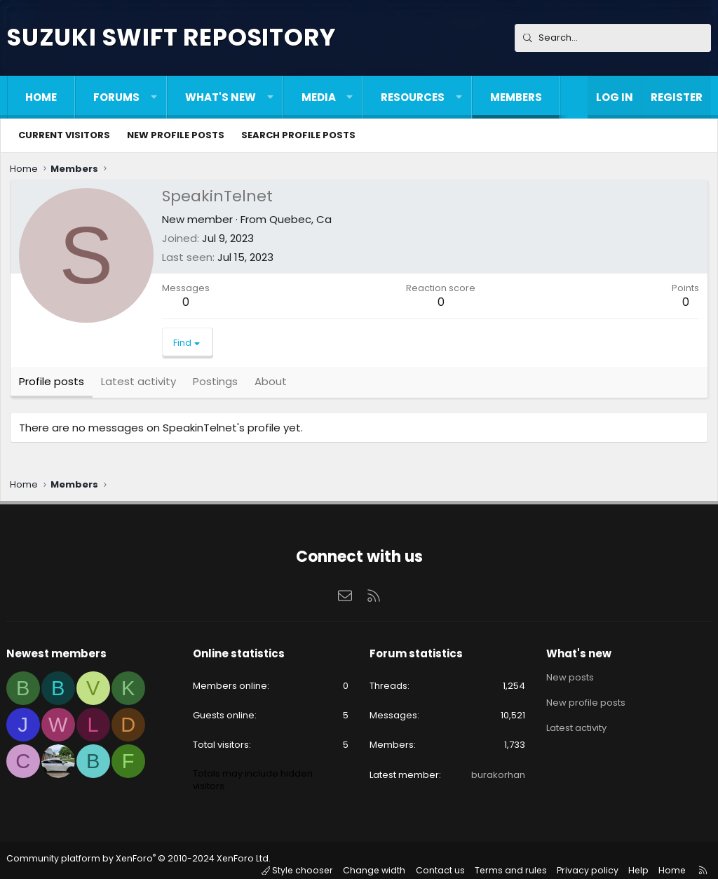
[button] (154, 97)
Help (637, 860)
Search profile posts (298, 135)
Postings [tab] (216, 382)
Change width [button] (381, 860)
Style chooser (307, 860)
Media (319, 97)
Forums (116, 97)
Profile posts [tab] (53, 382)
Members (516, 97)
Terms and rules (515, 860)
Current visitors (64, 135)
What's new (220, 97)
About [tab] (272, 382)
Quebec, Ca (302, 220)
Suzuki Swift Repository (171, 37)
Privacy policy (589, 860)
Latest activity (574, 731)
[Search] (613, 38)
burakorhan (496, 777)
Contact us (446, 860)
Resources (413, 97)
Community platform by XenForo (136, 861)
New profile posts (175, 135)
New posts (568, 680)
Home (41, 97)
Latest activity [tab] (139, 382)
